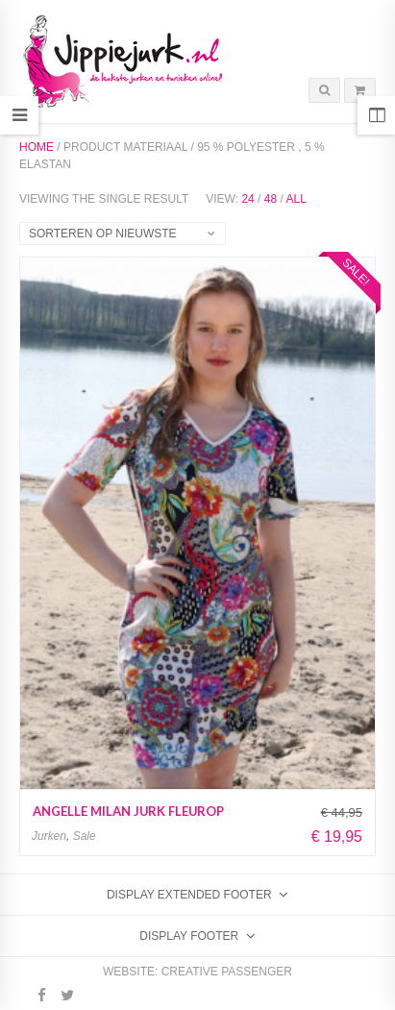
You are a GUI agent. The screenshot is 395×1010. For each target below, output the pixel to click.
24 (247, 199)
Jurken (49, 836)
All (295, 199)
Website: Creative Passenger (197, 971)
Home (36, 147)
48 (270, 199)
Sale (84, 836)
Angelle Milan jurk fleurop (128, 811)
